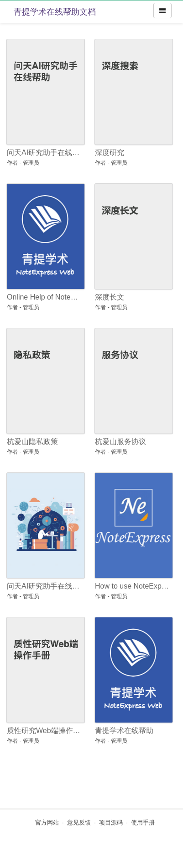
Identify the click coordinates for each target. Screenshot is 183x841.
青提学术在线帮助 (124, 730)
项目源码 (111, 822)
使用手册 (143, 822)
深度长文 (109, 297)
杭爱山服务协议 (120, 441)
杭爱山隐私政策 (32, 441)
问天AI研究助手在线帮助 (44, 152)
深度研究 (109, 152)
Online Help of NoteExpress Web (44, 297)
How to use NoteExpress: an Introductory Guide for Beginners (132, 586)
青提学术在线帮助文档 (55, 11)
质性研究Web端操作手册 (44, 730)
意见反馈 (79, 822)
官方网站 (47, 822)
